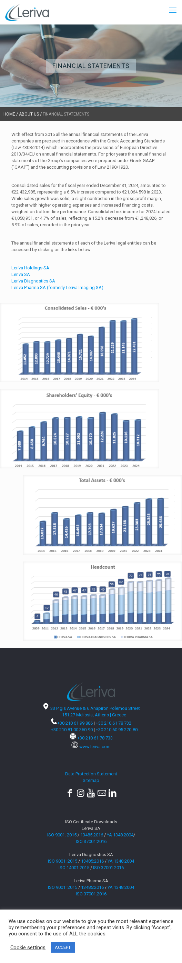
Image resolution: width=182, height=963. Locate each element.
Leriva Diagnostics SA (33, 281)
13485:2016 (91, 834)
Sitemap (91, 780)
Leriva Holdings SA (30, 267)
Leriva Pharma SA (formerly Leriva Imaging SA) (57, 287)
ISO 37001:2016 (91, 841)
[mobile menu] (173, 10)
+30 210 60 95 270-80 (117, 729)
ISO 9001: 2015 (62, 834)
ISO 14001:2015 (74, 867)
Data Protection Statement (91, 773)
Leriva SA (20, 274)
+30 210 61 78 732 (113, 723)
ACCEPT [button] (63, 947)
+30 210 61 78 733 (95, 738)
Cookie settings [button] (28, 947)
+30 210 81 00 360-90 (72, 729)
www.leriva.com (95, 746)
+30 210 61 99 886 (75, 723)
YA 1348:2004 (120, 834)
